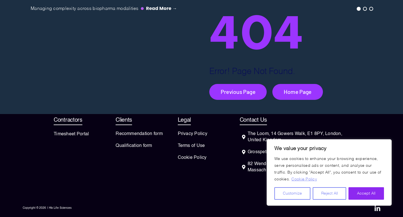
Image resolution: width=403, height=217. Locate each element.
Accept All (366, 193)
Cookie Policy (304, 179)
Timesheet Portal (71, 134)
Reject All (329, 193)
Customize (292, 193)
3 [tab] (371, 8)
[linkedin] (377, 208)
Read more (161, 8)
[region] (329, 172)
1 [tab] (358, 8)
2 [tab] (364, 8)
